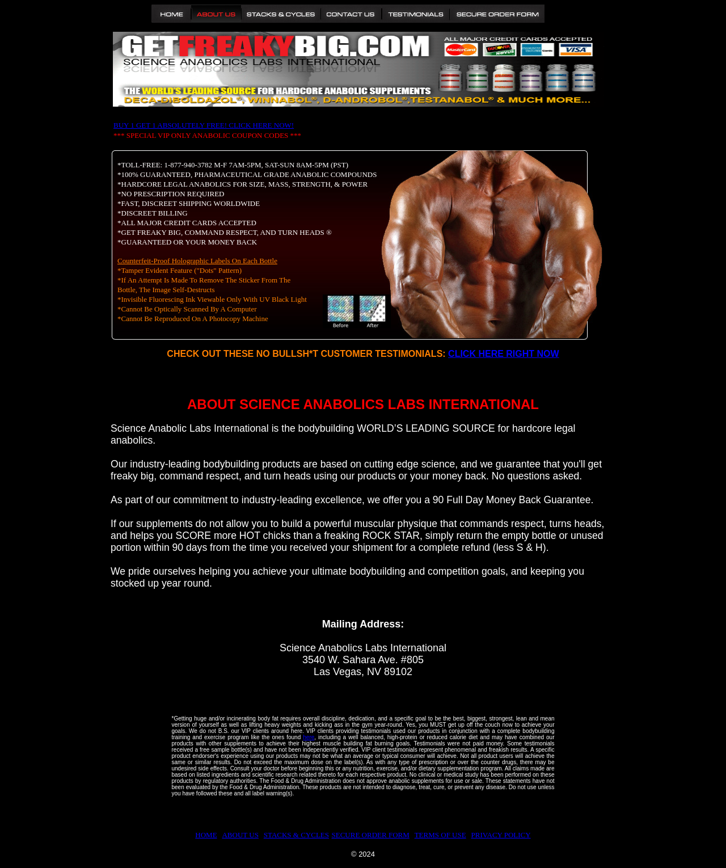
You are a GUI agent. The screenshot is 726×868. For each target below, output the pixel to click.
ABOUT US (240, 835)
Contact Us (351, 14)
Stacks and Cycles (281, 14)
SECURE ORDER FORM (371, 835)
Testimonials (415, 14)
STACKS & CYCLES (296, 835)
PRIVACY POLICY (501, 835)
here (308, 737)
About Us (216, 14)
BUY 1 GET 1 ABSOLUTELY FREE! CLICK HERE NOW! (203, 125)
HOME (206, 835)
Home (171, 14)
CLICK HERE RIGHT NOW (503, 354)
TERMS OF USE (440, 835)
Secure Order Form (496, 14)
